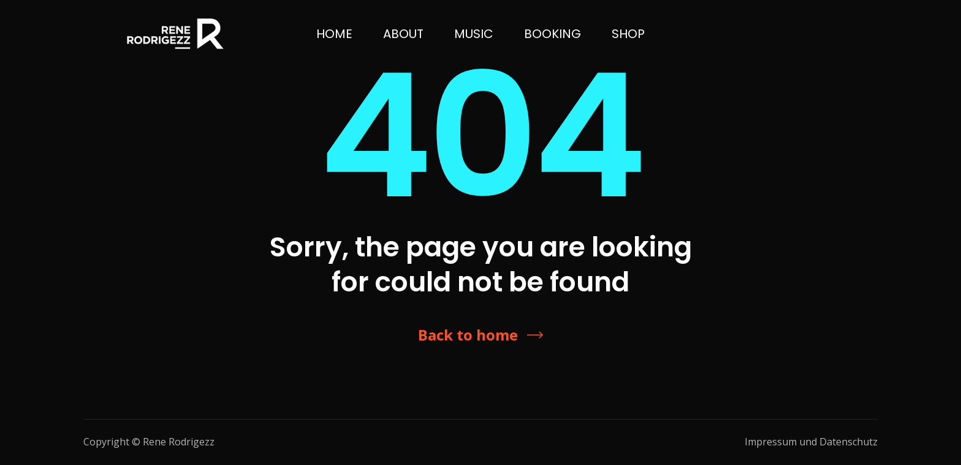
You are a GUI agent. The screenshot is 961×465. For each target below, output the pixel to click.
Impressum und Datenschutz (811, 441)
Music (473, 33)
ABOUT (403, 33)
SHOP (628, 33)
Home (334, 33)
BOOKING (552, 33)
